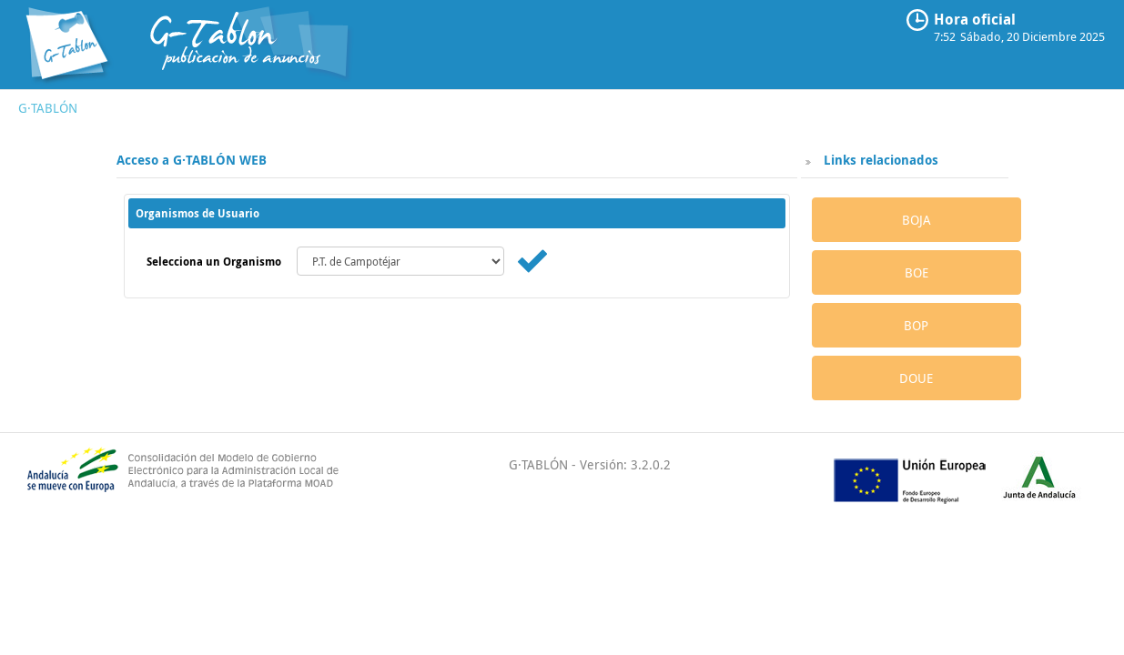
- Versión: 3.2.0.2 (619, 464)
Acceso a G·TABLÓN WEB (191, 159)
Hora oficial (975, 19)
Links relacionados (879, 159)
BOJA (916, 219)
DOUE (916, 378)
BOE (916, 272)
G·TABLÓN (47, 107)
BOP (916, 325)
